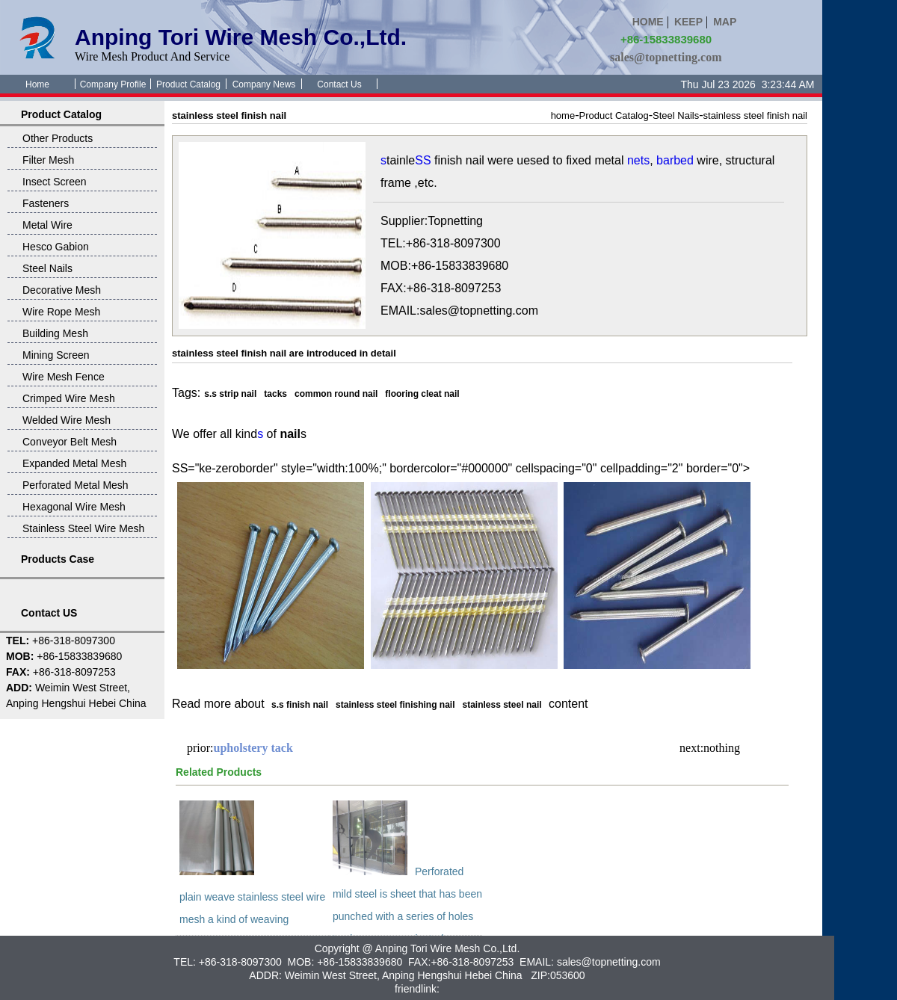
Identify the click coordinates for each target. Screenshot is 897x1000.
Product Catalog (188, 84)
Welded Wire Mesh (66, 420)
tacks (275, 394)
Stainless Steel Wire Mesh (83, 528)
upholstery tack (253, 747)
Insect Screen (54, 182)
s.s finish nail (299, 705)
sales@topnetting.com (666, 57)
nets (638, 160)
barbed (675, 160)
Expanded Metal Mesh (74, 463)
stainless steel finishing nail (395, 705)
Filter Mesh (48, 160)
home (563, 115)
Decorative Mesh (61, 290)
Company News (264, 84)
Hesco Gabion (55, 247)
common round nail (336, 394)
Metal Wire (47, 225)
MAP (724, 22)
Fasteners (45, 203)
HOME (648, 22)
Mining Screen (56, 355)
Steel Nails (47, 268)
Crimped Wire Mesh (68, 398)
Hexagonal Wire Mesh (74, 507)
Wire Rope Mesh (61, 312)
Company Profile (113, 84)
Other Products (57, 138)
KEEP (688, 22)
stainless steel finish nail (755, 115)
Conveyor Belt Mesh (69, 442)
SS (423, 160)
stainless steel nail (502, 705)
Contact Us (339, 84)
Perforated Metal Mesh (75, 485)
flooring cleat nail (422, 394)
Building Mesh (55, 333)
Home (37, 84)
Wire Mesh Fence (63, 377)
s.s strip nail (230, 394)
